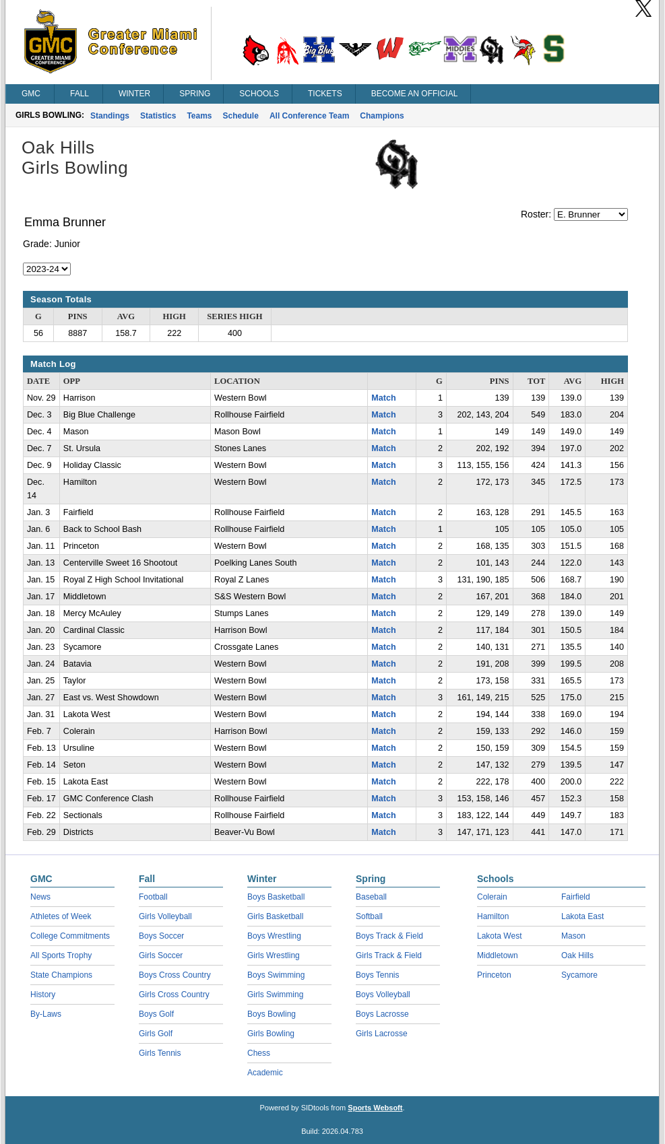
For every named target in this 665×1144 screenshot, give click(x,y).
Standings (109, 116)
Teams (199, 116)
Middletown (497, 955)
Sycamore (579, 975)
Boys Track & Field (389, 936)
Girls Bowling (270, 1033)
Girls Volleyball (165, 916)
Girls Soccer (161, 955)
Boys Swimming (276, 975)
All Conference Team (309, 116)
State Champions (61, 975)
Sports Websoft (375, 1108)
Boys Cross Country (175, 975)
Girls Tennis (160, 1053)
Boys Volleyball (383, 994)
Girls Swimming (275, 994)
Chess (258, 1053)
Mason (573, 936)
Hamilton (493, 916)
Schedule (241, 116)
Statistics (158, 116)
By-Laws (45, 1014)
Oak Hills (577, 955)
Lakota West (499, 936)
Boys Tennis (377, 975)
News (40, 897)
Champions (382, 116)
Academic (265, 1072)
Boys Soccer (161, 936)
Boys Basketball (276, 897)
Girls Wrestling (273, 955)
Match (383, 398)
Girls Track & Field (389, 955)
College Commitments (70, 936)
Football (153, 897)
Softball (369, 916)
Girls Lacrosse (382, 1033)
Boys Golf (156, 1014)
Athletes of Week (61, 916)
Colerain (492, 897)
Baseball (371, 897)
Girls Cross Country (174, 994)
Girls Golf (155, 1033)
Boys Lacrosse (382, 1014)
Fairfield (575, 897)
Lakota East (582, 916)
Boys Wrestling (274, 936)
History (42, 994)
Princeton (494, 975)
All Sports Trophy (61, 955)
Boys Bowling (271, 1014)
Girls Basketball (275, 916)
